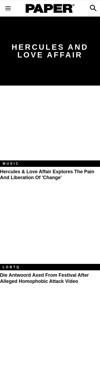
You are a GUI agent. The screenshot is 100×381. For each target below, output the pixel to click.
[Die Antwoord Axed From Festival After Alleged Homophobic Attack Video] (50, 230)
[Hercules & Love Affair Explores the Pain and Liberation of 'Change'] (50, 127)
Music (11, 164)
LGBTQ (11, 267)
